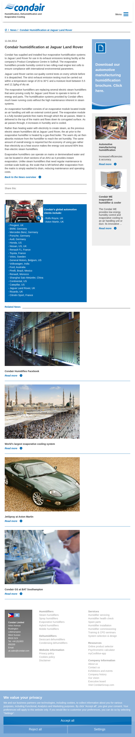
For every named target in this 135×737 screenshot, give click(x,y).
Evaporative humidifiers (52, 622)
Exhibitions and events (100, 671)
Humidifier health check (101, 618)
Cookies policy (47, 657)
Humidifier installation (99, 625)
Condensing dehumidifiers (53, 643)
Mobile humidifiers (49, 629)
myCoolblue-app (97, 653)
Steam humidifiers (49, 615)
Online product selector (100, 646)
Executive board (97, 681)
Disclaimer (45, 660)
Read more (108, 164)
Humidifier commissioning (102, 629)
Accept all (67, 720)
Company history (97, 674)
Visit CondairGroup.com (101, 684)
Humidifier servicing (99, 615)
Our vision (93, 678)
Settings (99, 729)
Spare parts (94, 622)
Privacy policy (46, 653)
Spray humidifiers (48, 618)
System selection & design (102, 636)
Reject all (35, 729)
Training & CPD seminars (102, 632)
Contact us (94, 667)
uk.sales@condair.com (18, 651)
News (13, 30)
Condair (25, 7)
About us (93, 664)
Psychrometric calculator (101, 650)
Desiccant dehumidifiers (52, 639)
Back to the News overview (23, 177)
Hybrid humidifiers (49, 625)
